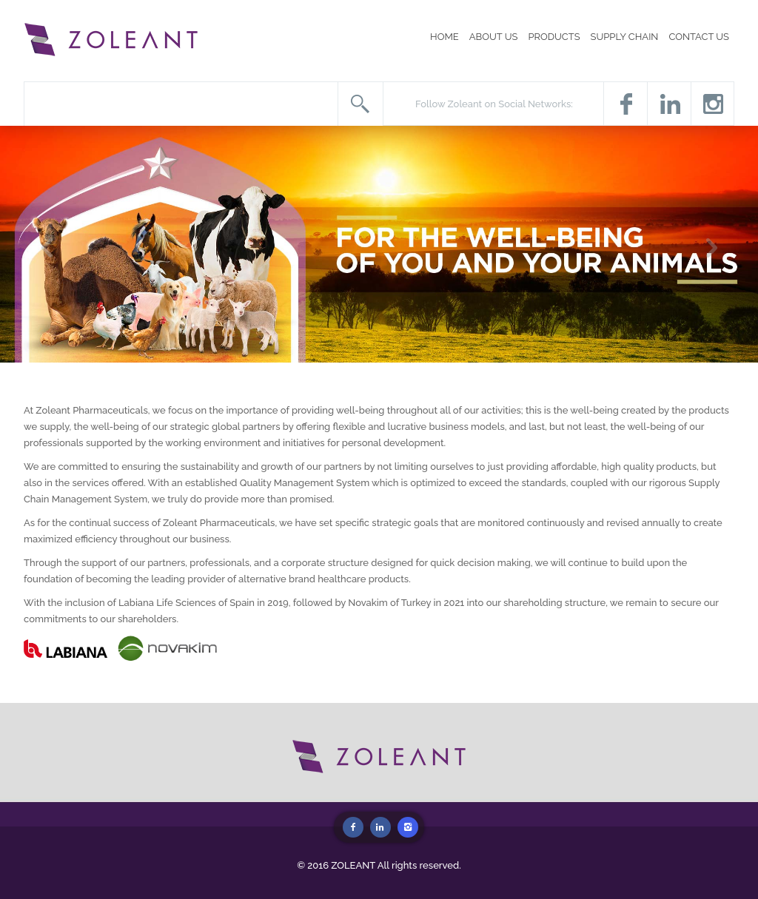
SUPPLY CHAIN (625, 36)
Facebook (625, 103)
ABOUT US (493, 36)
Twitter (669, 103)
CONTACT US (698, 36)
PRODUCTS (554, 36)
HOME (444, 36)
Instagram (712, 103)
